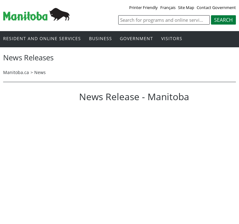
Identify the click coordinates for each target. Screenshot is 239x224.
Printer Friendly (143, 7)
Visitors (171, 39)
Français (168, 7)
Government (136, 39)
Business (100, 39)
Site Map (186, 7)
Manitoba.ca (16, 72)
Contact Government (216, 7)
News (40, 72)
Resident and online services (42, 39)
